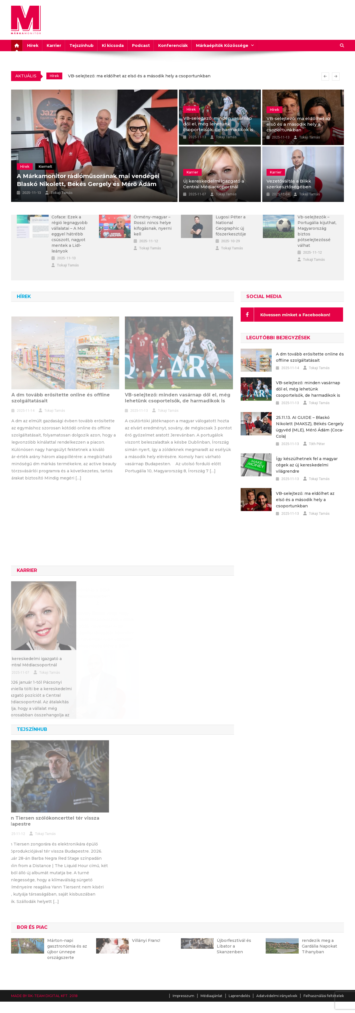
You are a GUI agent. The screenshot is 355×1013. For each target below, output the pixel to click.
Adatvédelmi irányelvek (276, 996)
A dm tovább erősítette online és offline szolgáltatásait (310, 357)
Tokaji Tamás (62, 193)
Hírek (32, 45)
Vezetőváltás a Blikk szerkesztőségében (289, 183)
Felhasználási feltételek (324, 996)
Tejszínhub (81, 45)
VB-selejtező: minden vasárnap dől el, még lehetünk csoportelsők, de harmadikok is (218, 123)
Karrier (54, 45)
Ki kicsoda (113, 45)
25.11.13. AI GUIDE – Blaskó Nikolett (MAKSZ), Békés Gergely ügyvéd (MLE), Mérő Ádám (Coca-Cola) (310, 427)
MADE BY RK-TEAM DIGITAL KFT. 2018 (44, 996)
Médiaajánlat (211, 996)
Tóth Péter (317, 444)
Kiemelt (45, 166)
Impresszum (183, 996)
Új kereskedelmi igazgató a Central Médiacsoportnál (213, 183)
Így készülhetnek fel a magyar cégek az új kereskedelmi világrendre (307, 465)
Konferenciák (173, 45)
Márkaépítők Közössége (222, 45)
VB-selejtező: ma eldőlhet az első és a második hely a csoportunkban (139, 75)
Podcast (141, 45)
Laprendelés (239, 996)
